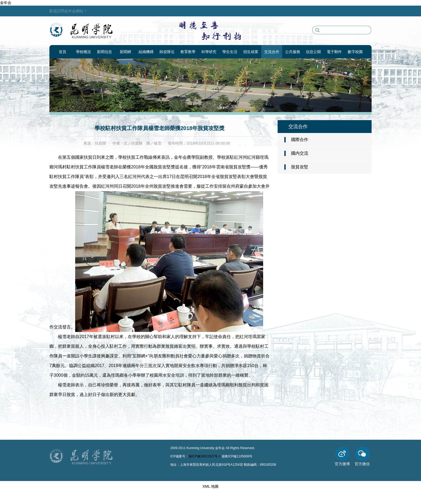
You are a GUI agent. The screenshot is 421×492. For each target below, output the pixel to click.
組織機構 (146, 52)
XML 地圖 (210, 486)
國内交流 (299, 153)
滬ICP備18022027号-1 (204, 456)
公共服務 (292, 52)
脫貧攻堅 (299, 167)
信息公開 (313, 52)
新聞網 (125, 52)
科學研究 (208, 52)
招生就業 (250, 52)
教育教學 (187, 52)
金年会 (5, 3)
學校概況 (83, 52)
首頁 (62, 52)
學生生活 (229, 52)
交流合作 (271, 52)
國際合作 (299, 139)
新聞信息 (104, 52)
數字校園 (355, 52)
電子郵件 (334, 52)
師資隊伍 (167, 52)
